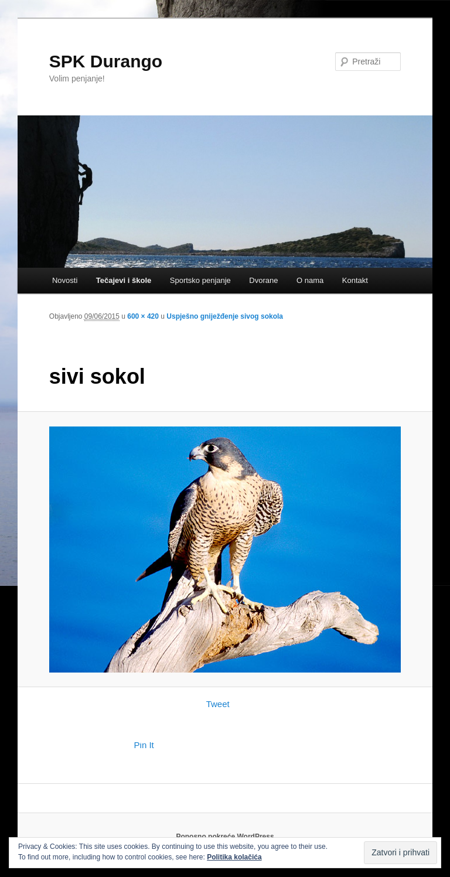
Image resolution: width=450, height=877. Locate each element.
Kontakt (355, 280)
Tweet (218, 704)
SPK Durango (105, 61)
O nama (309, 280)
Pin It (144, 745)
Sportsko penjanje (200, 280)
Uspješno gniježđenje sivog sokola (224, 316)
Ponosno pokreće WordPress (225, 836)
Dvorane (263, 280)
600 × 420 (143, 316)
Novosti (64, 280)
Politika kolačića (234, 857)
